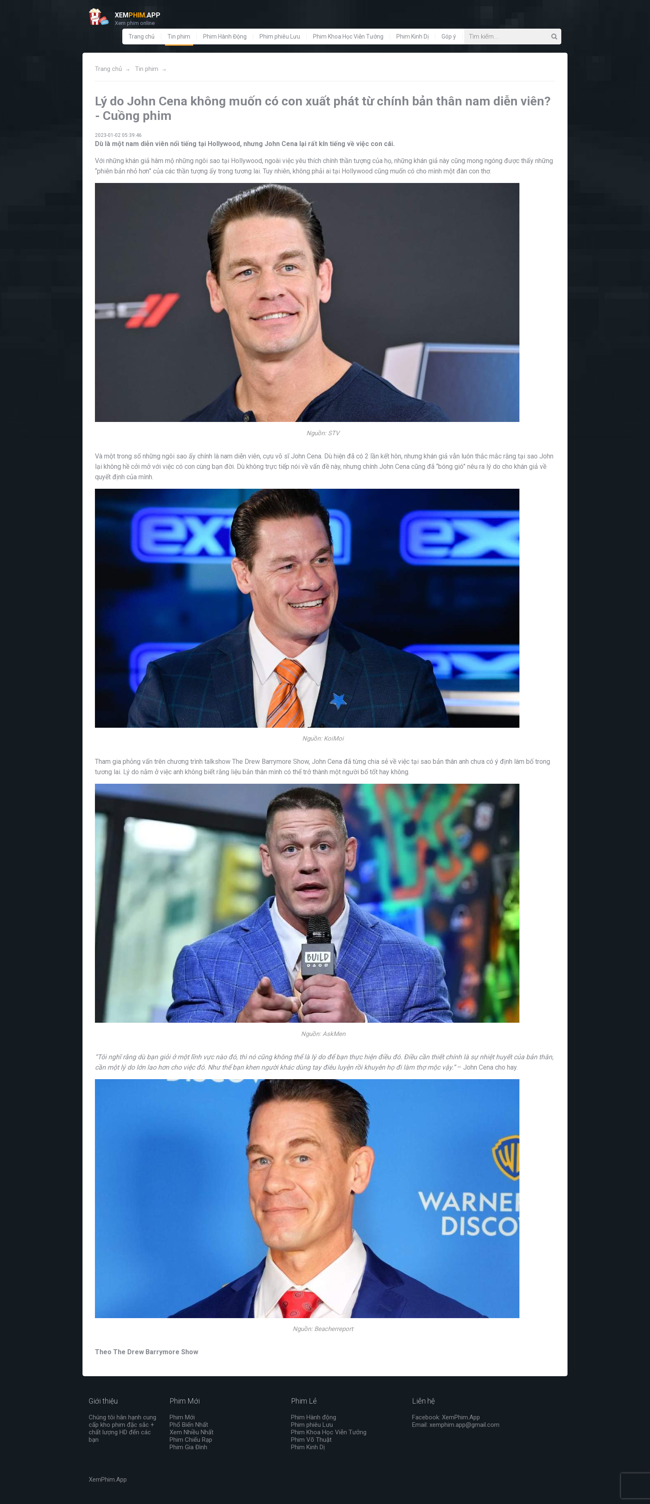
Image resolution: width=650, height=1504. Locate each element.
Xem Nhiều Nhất (191, 1432)
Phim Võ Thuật (311, 1439)
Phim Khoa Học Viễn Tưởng (348, 36)
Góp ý (448, 36)
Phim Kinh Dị (412, 36)
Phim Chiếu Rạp (191, 1439)
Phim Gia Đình (188, 1447)
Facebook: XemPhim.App (446, 1417)
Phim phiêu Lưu (280, 36)
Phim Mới (182, 1417)
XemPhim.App (108, 1479)
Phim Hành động (313, 1417)
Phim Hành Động (225, 36)
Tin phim (178, 36)
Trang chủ (142, 36)
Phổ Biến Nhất (189, 1424)
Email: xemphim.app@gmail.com (456, 1424)
